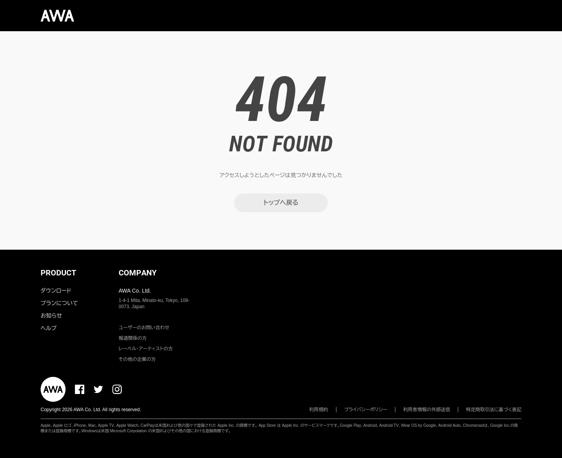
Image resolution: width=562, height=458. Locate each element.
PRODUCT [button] (58, 272)
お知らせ (51, 315)
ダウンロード (56, 291)
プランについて (59, 303)
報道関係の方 (133, 338)
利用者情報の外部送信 (426, 409)
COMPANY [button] (138, 272)
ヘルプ (49, 328)
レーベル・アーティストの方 (146, 348)
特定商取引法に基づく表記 (493, 409)
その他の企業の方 (137, 359)
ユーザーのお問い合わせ (144, 327)
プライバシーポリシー (366, 409)
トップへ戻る (280, 202)
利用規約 (318, 409)
